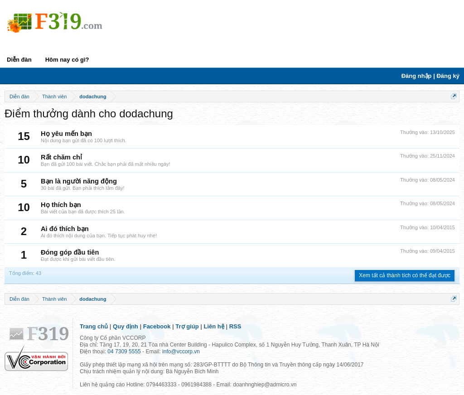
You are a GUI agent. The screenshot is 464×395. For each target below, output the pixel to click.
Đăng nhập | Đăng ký (430, 75)
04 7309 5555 (123, 351)
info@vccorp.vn (181, 351)
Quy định (125, 326)
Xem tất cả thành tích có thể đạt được (404, 275)
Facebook (157, 326)
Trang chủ (94, 326)
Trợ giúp (186, 326)
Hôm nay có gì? (67, 59)
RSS (235, 326)
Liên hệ (214, 326)
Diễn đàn (19, 59)
